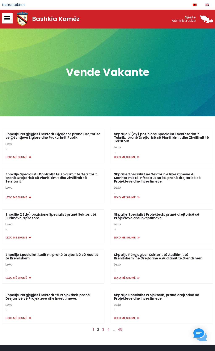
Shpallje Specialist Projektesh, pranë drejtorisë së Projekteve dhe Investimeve (156, 216)
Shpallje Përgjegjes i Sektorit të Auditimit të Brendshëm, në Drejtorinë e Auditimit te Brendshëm (158, 257)
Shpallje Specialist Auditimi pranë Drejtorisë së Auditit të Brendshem (51, 257)
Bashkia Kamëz (56, 19)
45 (120, 330)
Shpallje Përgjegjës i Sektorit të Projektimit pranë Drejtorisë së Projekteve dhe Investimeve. (47, 297)
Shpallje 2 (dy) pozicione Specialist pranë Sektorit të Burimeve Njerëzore (50, 216)
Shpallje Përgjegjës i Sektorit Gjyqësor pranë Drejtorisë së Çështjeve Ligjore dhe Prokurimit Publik (53, 136)
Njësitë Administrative (184, 19)
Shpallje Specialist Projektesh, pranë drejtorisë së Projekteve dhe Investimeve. (156, 297)
